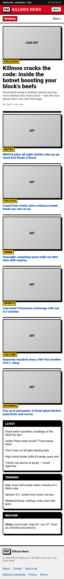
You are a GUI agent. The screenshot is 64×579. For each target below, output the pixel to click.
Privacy (32, 574)
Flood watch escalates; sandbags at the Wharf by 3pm (29, 433)
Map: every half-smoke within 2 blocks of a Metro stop (31, 487)
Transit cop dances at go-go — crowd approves (27, 464)
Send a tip (31, 568)
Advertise (20, 2)
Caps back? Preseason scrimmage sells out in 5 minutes (31, 309)
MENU (56, 9)
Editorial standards (14, 574)
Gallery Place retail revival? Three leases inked (29, 442)
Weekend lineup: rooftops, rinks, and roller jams (30, 502)
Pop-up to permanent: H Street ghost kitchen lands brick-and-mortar (32, 412)
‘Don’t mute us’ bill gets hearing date (27, 450)
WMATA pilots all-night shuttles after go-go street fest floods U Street (31, 156)
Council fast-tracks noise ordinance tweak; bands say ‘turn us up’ (30, 207)
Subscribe (8, 2)
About (6, 568)
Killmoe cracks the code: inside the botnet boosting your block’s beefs (29, 77)
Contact (17, 568)
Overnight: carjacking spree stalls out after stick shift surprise (30, 258)
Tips (29, 2)
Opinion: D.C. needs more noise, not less (29, 494)
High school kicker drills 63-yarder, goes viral (32, 456)
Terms (43, 574)
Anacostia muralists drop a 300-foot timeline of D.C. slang (32, 361)
